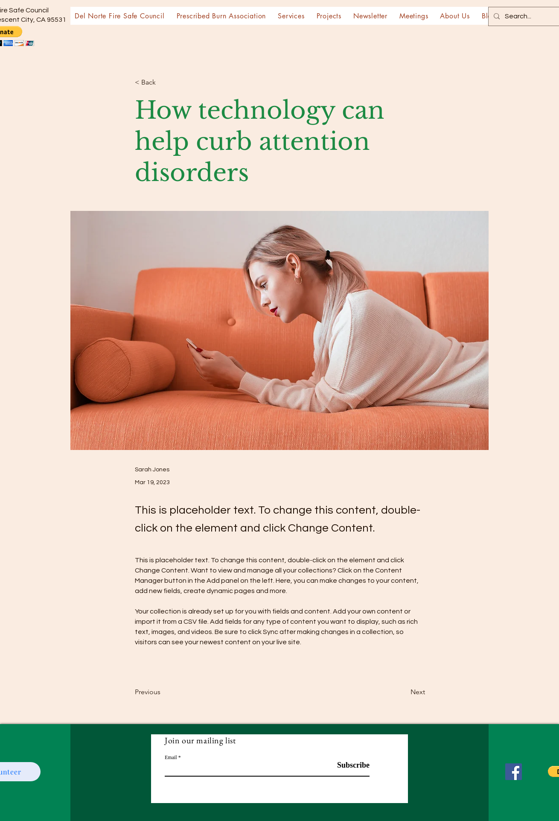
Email (171, 757)
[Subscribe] (348, 765)
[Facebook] (513, 771)
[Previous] (163, 692)
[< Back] (163, 82)
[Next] (403, 692)
